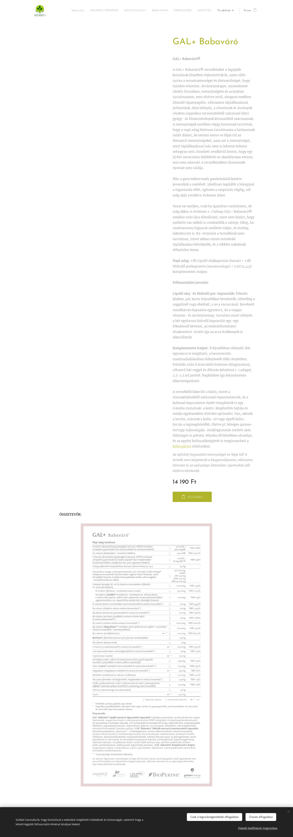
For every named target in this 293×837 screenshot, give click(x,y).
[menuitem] (84, 10)
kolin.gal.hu (182, 446)
